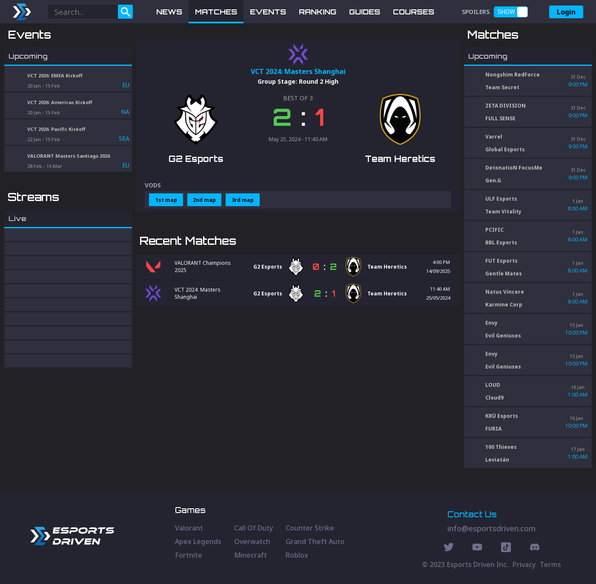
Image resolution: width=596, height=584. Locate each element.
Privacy (524, 564)
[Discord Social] (506, 548)
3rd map (243, 244)
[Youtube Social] (477, 548)
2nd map (204, 244)
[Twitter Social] (449, 548)
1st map (166, 244)
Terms (550, 564)
